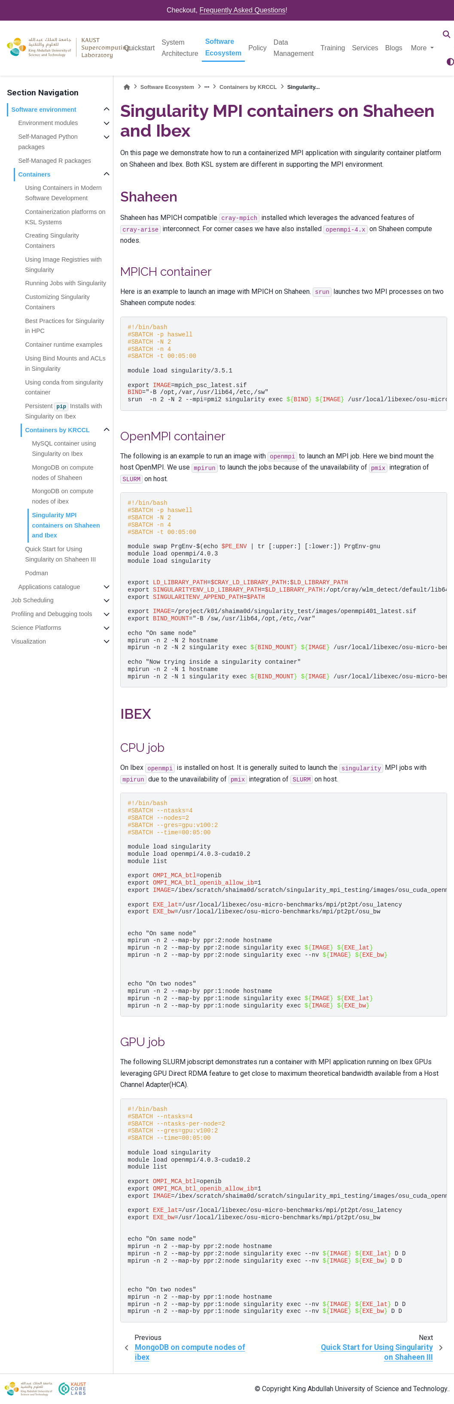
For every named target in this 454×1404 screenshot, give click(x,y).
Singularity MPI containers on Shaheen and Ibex (66, 525)
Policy (257, 48)
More (420, 48)
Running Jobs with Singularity (65, 283)
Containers (34, 174)
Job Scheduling (32, 600)
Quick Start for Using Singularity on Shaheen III (60, 554)
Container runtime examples (63, 344)
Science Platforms (36, 627)
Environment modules (48, 122)
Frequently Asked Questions (242, 10)
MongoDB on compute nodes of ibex (62, 496)
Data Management (294, 48)
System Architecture (179, 48)
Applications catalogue (49, 586)
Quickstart (139, 48)
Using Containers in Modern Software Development (63, 192)
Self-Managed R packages (54, 160)
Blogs (393, 48)
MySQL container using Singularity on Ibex (64, 448)
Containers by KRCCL (57, 430)
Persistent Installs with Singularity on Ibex (63, 411)
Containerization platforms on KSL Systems (65, 217)
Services (365, 48)
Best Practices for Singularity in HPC (64, 326)
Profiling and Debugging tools (51, 613)
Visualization (28, 641)
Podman (36, 573)
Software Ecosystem (223, 47)
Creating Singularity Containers (52, 240)
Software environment (43, 109)
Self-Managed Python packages (47, 141)
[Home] (127, 87)
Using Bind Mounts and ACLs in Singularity (65, 363)
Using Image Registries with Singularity (63, 264)
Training (332, 48)
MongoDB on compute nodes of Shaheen (62, 472)
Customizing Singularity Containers (57, 302)
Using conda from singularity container (64, 387)
